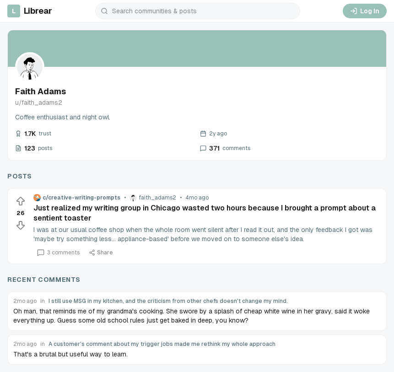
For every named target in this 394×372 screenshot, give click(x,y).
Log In (364, 11)
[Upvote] (20, 201)
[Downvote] (20, 225)
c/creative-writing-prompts (76, 197)
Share (101, 252)
